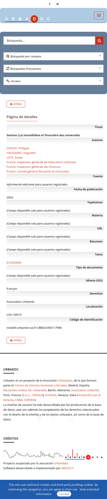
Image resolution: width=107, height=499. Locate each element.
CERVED (29, 400)
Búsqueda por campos (53, 56)
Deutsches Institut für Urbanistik (24, 390)
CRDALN (37, 395)
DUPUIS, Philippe (18, 148)
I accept (64, 494)
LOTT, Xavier (15, 157)
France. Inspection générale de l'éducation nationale (41, 162)
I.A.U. (26, 395)
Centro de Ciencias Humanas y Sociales (41, 385)
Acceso (53, 81)
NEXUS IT (68, 468)
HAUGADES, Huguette (21, 153)
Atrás (16, 104)
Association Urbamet (85, 390)
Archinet (50, 395)
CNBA (19, 400)
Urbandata (65, 380)
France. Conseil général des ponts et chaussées (38, 171)
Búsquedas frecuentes (53, 68)
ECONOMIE (14, 263)
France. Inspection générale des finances (33, 167)
